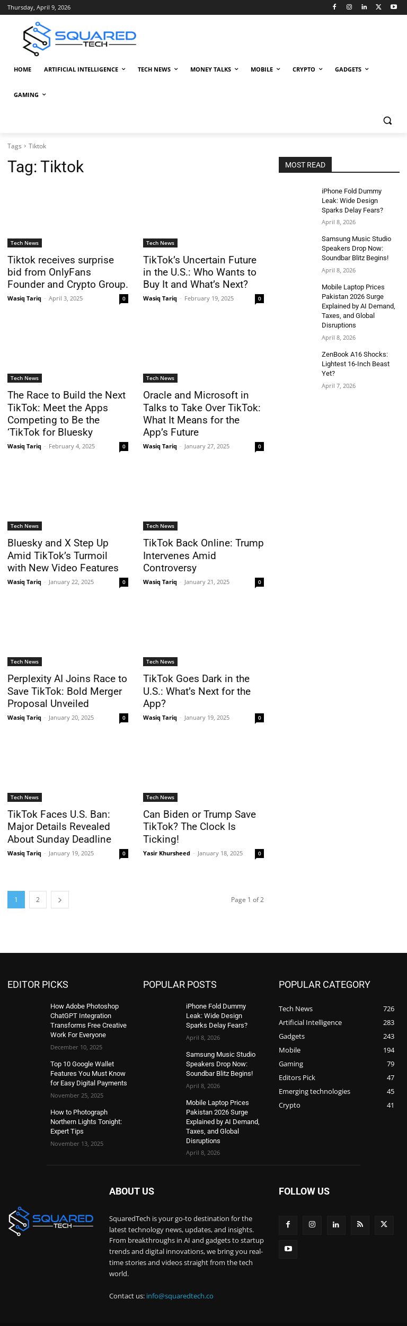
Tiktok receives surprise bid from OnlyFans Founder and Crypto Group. (62, 272)
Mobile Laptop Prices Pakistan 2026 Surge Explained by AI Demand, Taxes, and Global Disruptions (357, 300)
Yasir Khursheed (166, 831)
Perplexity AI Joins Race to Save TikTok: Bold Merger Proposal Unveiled (60, 684)
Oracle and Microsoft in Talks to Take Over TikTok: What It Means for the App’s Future (201, 405)
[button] (387, 120)
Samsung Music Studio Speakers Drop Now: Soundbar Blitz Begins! (355, 246)
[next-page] (60, 889)
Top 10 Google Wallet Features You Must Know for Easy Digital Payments (87, 1059)
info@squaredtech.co (180, 1278)
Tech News (25, 242)
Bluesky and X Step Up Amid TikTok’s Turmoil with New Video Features (64, 551)
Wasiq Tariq (24, 296)
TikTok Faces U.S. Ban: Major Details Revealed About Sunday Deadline (65, 818)
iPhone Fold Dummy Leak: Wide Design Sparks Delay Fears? (359, 200)
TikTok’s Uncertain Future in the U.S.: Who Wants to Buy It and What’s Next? (201, 272)
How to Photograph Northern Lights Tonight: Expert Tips (85, 1105)
